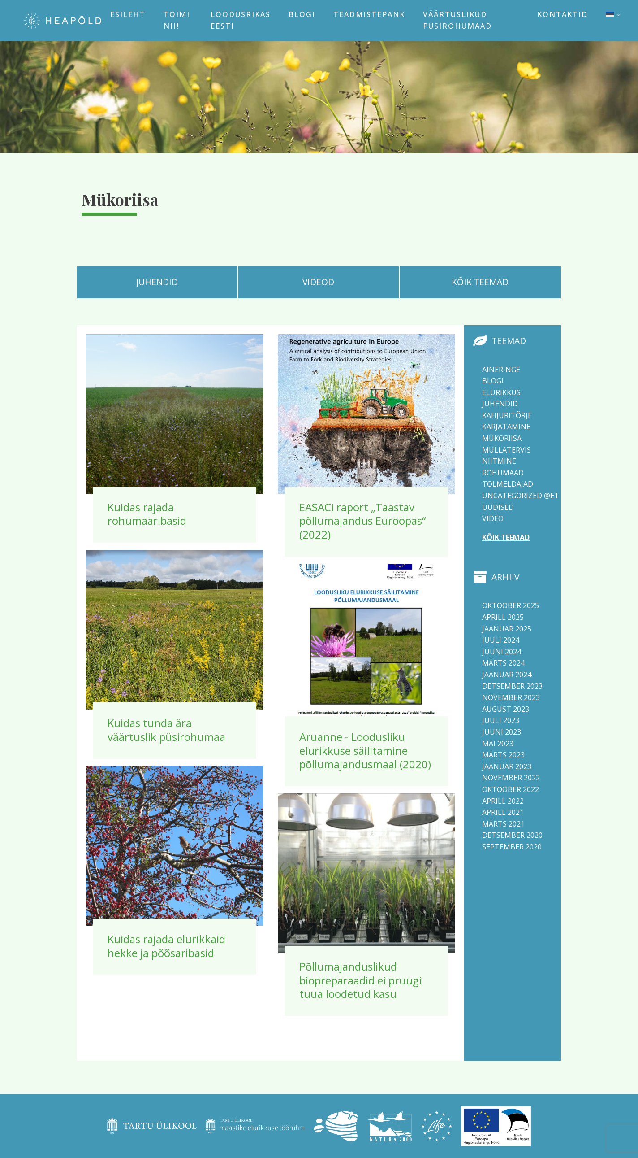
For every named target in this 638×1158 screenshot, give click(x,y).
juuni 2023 (501, 732)
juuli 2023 (500, 720)
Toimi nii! (177, 20)
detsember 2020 (512, 835)
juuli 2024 (500, 640)
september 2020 (512, 847)
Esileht (128, 14)
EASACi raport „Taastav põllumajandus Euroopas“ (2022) (362, 521)
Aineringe (501, 369)
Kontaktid (562, 14)
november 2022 (511, 778)
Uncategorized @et (520, 496)
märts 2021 (503, 824)
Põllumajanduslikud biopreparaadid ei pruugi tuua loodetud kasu (360, 980)
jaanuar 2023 (506, 766)
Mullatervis (506, 450)
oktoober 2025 (510, 605)
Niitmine (499, 461)
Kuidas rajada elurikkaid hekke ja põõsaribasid (166, 946)
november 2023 (511, 697)
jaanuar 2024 (506, 674)
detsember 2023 (512, 686)
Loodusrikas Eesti (241, 20)
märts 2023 (503, 755)
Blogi (302, 14)
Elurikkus (501, 392)
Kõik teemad (506, 537)
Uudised (498, 507)
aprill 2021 (503, 812)
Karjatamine (506, 426)
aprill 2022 (503, 801)
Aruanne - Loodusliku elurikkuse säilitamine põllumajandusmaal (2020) (365, 750)
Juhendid (500, 404)
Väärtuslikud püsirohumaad (457, 20)
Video (493, 518)
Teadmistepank (369, 14)
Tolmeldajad (507, 484)
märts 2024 (503, 663)
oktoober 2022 (510, 789)
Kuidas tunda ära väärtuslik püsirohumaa (166, 729)
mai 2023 (497, 744)
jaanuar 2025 (506, 629)
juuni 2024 (501, 652)
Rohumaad (503, 473)
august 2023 (505, 709)
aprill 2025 (503, 617)
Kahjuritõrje (507, 415)
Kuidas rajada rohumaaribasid (147, 514)
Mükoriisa (502, 438)
